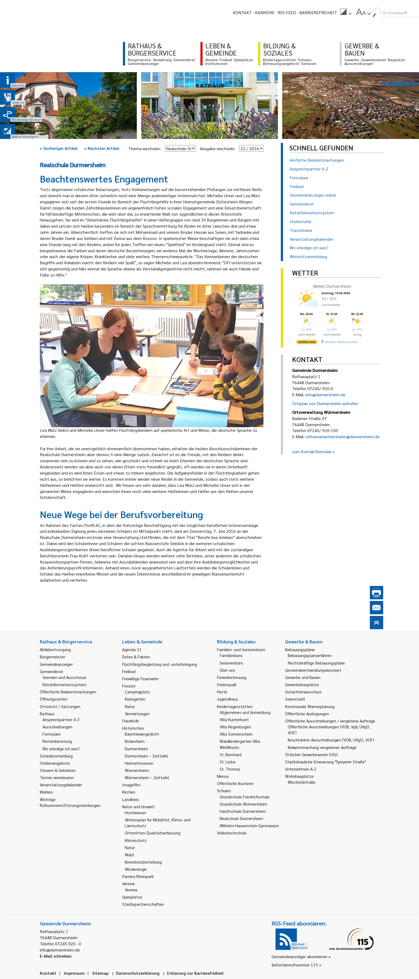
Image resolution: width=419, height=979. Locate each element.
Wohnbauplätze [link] (299, 776)
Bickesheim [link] (135, 741)
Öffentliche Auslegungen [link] (307, 713)
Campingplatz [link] (137, 691)
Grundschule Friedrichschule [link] (245, 796)
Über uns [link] (227, 670)
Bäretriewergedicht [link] (142, 734)
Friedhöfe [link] (130, 721)
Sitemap (100, 973)
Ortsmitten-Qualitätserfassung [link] (152, 833)
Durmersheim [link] (136, 748)
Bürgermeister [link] (52, 656)
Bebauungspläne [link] (300, 649)
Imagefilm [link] (131, 784)
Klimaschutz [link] (136, 840)
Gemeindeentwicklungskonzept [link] (313, 670)
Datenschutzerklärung (138, 973)
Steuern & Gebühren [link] (58, 770)
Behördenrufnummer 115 (294, 965)
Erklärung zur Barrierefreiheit (195, 973)
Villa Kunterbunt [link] (234, 719)
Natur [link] (130, 706)
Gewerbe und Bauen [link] (302, 677)
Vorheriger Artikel (59, 148)
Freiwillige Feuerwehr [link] (140, 678)
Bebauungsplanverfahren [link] (310, 655)
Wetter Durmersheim (332, 286)
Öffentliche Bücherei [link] (235, 783)
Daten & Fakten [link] (136, 656)
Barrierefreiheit (318, 12)
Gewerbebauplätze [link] (302, 684)
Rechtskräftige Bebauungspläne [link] (316, 663)
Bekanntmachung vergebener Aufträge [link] (322, 747)
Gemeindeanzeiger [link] (56, 664)
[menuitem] (346, 12)
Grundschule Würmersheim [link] (243, 804)
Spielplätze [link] (132, 897)
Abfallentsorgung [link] (55, 649)
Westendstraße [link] (302, 782)
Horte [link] (222, 691)
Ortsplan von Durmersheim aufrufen (325, 403)
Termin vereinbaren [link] (57, 777)
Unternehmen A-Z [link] (300, 769)
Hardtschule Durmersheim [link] (243, 811)
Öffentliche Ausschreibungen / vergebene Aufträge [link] (330, 721)
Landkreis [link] (130, 799)
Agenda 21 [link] (132, 649)
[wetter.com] (306, 343)
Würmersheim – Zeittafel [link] (147, 777)
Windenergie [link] (136, 869)
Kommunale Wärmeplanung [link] (310, 706)
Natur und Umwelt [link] (138, 806)
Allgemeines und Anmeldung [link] (245, 712)
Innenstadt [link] (295, 699)
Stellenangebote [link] (55, 763)
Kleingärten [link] (135, 699)
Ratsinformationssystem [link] (64, 684)
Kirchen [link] (128, 792)
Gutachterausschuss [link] (303, 691)
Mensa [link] (222, 776)
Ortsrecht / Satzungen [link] (60, 706)
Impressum (74, 973)
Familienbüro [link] (231, 655)
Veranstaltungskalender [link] (61, 784)
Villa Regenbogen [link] (235, 726)
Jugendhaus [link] (227, 699)
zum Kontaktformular (311, 451)
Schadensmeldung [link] (56, 756)
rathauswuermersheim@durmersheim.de (342, 436)
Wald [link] (129, 854)
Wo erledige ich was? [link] (61, 748)
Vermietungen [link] (137, 713)
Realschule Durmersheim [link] (241, 818)
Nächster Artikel (101, 148)
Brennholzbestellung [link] (143, 862)
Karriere (264, 12)
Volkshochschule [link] (232, 833)
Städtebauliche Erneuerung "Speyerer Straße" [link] (325, 761)
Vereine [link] (131, 889)
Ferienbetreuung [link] (231, 677)
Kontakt (242, 12)
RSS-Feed (287, 12)
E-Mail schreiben (56, 956)
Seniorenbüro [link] (231, 663)
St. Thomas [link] (230, 769)
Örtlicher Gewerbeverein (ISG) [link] (311, 754)
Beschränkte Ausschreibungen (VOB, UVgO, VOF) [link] (331, 740)
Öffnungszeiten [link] (53, 699)
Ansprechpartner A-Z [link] (61, 719)
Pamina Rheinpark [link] (138, 876)
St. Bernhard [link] (231, 754)
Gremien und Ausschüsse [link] (64, 677)
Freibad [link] (128, 671)
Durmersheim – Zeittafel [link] (146, 756)
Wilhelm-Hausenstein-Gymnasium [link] (249, 825)
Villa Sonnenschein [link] (236, 734)
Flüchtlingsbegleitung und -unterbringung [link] (159, 664)
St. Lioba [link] (227, 761)
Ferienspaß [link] (226, 684)
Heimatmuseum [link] (139, 763)
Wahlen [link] (46, 792)
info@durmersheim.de (325, 394)
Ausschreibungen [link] (57, 726)
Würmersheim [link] (137, 770)
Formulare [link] (51, 734)
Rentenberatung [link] (57, 741)
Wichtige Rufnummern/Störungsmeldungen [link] (70, 802)
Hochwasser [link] (135, 812)
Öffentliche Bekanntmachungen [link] (68, 691)
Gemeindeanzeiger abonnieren (299, 956)
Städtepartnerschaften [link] (143, 904)
